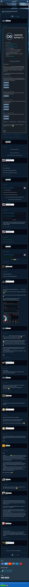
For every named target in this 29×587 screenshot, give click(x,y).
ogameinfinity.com (12, 43)
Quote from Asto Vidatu (8, 213)
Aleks (4, 12)
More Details (3, 585)
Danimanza (12, 134)
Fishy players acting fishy (8, 569)
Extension (7, 577)
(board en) (12, 56)
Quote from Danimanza (8, 187)
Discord (10, 45)
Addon (3, 577)
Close (7, 585)
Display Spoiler (6, 82)
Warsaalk (6, 335)
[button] (1, 1)
